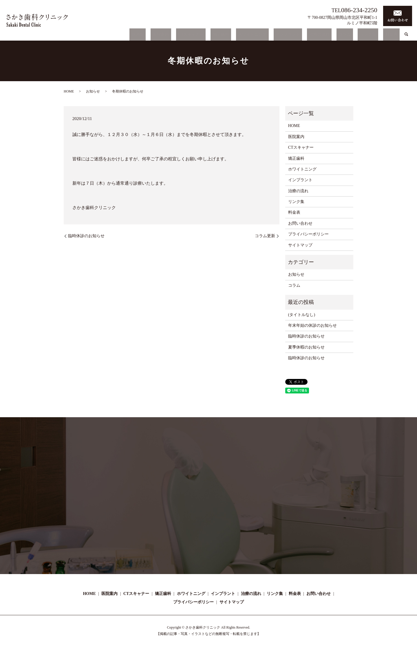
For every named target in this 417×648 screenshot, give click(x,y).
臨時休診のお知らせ (86, 236)
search (406, 36)
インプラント (307, 36)
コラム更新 (265, 236)
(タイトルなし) (301, 315)
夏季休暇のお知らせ (306, 347)
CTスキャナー (223, 36)
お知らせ (93, 91)
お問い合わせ (300, 223)
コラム (355, 36)
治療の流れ (334, 36)
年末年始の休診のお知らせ (312, 325)
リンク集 (374, 36)
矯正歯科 (249, 36)
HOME (178, 36)
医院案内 (197, 36)
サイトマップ (300, 245)
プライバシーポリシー (308, 234)
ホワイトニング (276, 36)
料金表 (393, 36)
